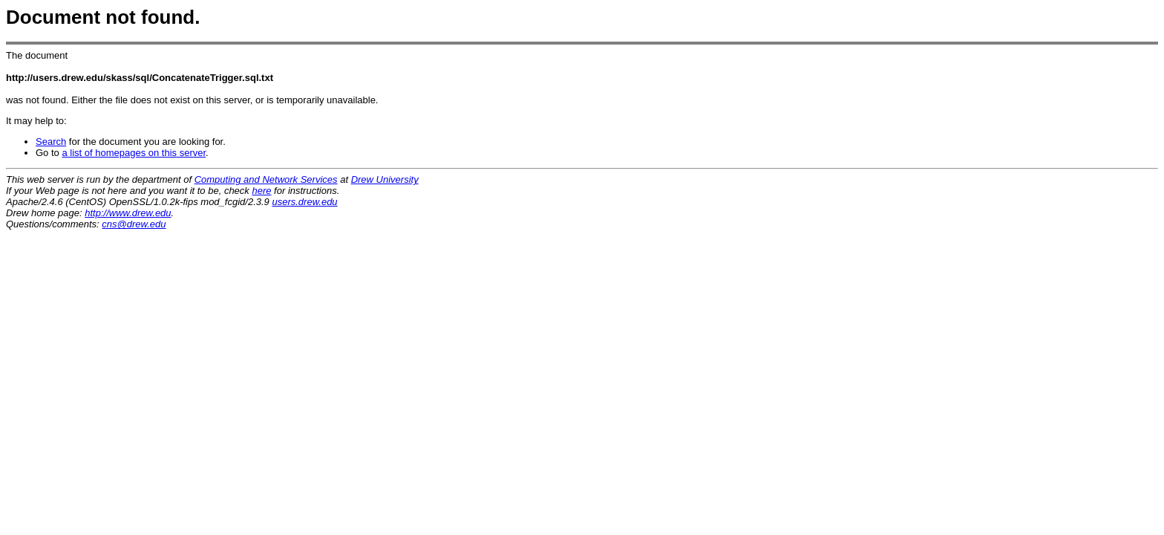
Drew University (385, 179)
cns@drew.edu (134, 224)
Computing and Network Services (266, 179)
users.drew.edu (304, 201)
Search (51, 141)
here (261, 190)
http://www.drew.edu (128, 212)
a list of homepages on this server (134, 152)
